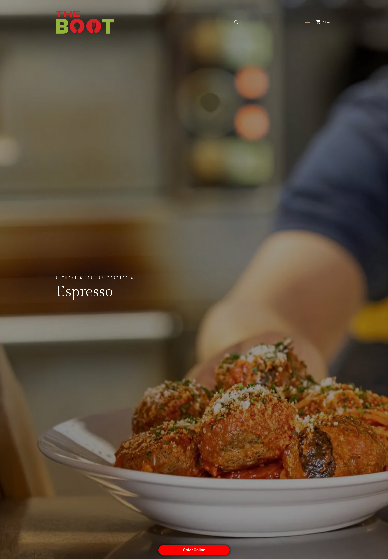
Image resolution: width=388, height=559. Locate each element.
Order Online (194, 550)
